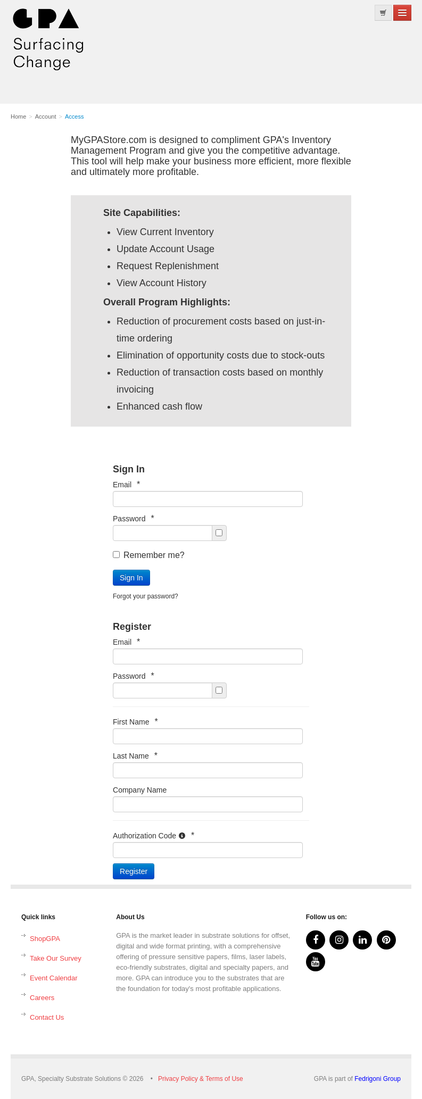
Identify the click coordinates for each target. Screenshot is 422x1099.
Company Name (140, 790)
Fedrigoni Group (377, 1079)
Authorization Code (153, 835)
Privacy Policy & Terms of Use (200, 1079)
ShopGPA (45, 939)
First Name (135, 721)
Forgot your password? (145, 596)
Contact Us (47, 1017)
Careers (42, 998)
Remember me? (149, 555)
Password (133, 518)
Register (133, 871)
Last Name (135, 755)
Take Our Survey (55, 958)
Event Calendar (54, 978)
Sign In (131, 577)
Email (126, 484)
